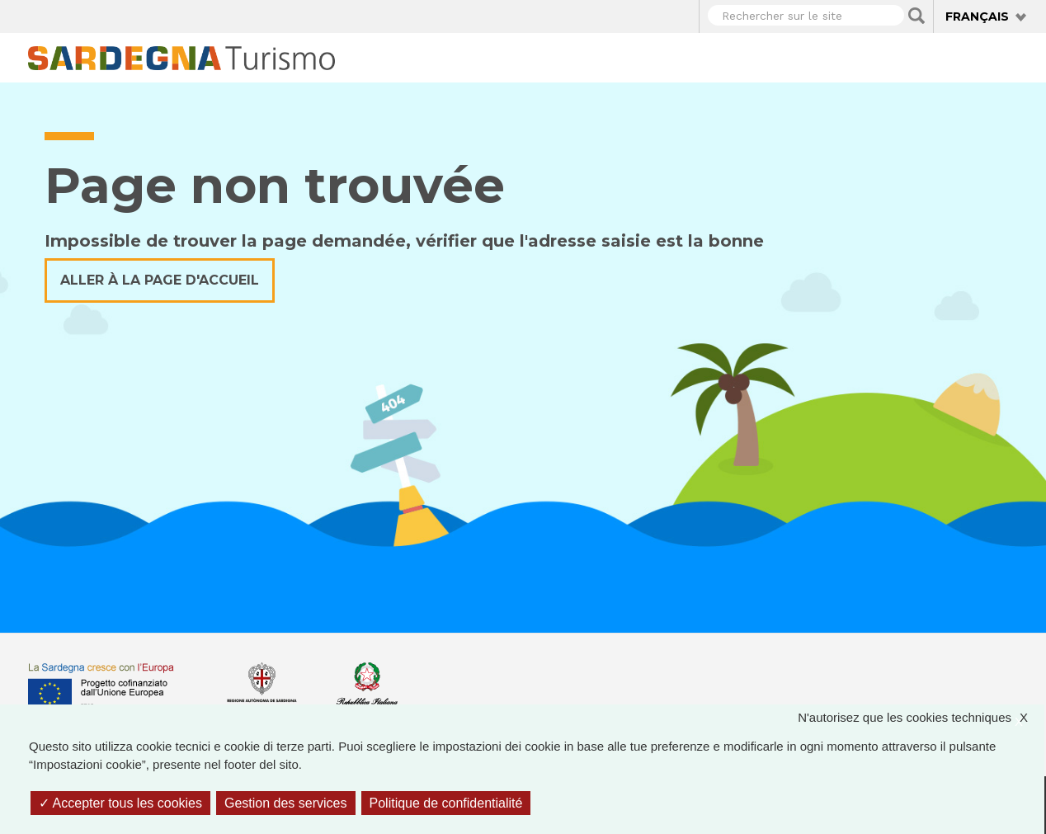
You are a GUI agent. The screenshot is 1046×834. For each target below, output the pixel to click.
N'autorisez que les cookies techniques (921, 718)
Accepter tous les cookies (120, 803)
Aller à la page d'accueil (159, 280)
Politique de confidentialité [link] (446, 803)
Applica (916, 15)
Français (977, 16)
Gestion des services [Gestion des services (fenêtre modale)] (285, 803)
